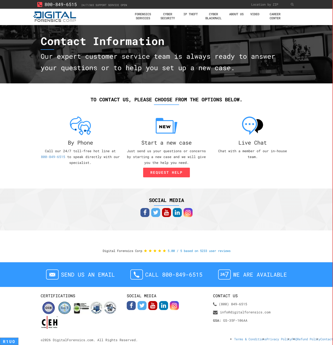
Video (254, 14)
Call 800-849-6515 (173, 274)
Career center (275, 16)
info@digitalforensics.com (245, 312)
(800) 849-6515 (233, 304)
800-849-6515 (57, 4)
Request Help (166, 172)
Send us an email (88, 274)
